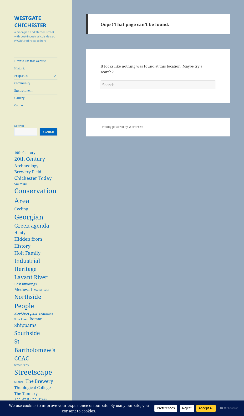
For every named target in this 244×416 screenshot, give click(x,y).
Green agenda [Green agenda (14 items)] (31, 225)
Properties (21, 76)
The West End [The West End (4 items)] (25, 399)
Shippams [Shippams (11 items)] (25, 325)
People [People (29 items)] (24, 306)
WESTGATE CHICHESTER (30, 21)
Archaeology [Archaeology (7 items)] (26, 165)
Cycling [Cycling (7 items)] (21, 209)
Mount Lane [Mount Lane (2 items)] (41, 290)
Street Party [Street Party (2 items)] (21, 365)
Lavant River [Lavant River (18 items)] (31, 277)
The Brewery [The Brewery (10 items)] (39, 381)
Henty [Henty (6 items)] (19, 232)
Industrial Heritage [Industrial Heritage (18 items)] (27, 265)
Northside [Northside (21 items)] (27, 297)
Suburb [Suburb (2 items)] (19, 382)
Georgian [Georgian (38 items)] (28, 216)
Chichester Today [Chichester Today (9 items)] (33, 178)
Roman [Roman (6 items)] (36, 319)
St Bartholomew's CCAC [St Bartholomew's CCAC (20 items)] (34, 350)
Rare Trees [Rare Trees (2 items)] (21, 319)
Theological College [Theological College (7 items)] (32, 387)
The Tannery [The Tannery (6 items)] (26, 393)
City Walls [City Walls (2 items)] (20, 183)
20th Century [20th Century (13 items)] (29, 158)
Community (22, 83)
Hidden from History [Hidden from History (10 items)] (28, 242)
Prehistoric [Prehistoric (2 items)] (46, 313)
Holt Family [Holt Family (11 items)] (27, 253)
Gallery (19, 98)
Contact (19, 105)
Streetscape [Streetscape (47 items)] (33, 372)
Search (19, 126)
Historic (19, 68)
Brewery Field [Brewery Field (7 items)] (27, 171)
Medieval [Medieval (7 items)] (23, 289)
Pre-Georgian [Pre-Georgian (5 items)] (25, 313)
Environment (23, 90)
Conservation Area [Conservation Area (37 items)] (35, 195)
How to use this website (30, 61)
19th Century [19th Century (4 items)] (25, 152)
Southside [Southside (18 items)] (27, 333)
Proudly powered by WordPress (122, 127)
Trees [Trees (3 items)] (43, 399)
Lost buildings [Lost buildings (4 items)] (25, 284)
